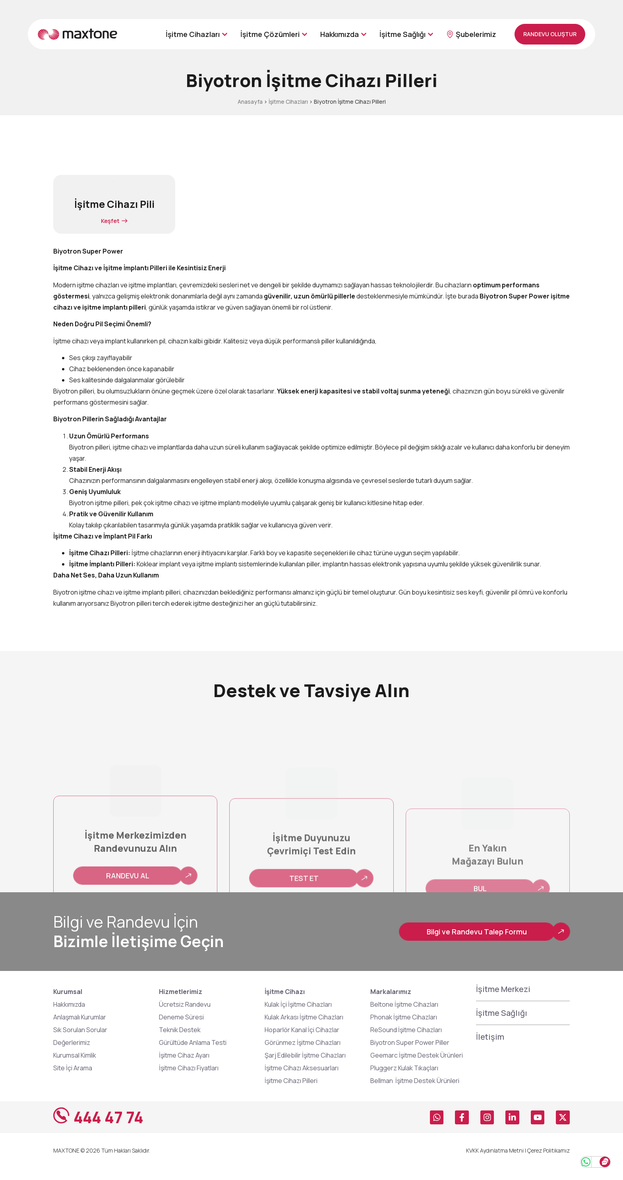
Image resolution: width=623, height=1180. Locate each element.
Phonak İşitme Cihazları (403, 1029)
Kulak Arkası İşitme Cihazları (304, 1029)
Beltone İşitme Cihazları (404, 1016)
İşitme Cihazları (288, 101)
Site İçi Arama (72, 1079)
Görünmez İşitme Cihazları (303, 1054)
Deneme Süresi (181, 1029)
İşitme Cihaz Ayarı (184, 1067)
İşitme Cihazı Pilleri (291, 1092)
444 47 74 (112, 1129)
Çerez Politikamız (548, 1162)
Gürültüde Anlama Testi (192, 1054)
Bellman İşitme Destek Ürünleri (416, 1092)
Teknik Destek (180, 1041)
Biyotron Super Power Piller (409, 1054)
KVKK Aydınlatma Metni (495, 1162)
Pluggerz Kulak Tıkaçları (404, 1079)
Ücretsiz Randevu (185, 1016)
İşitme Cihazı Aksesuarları (302, 1079)
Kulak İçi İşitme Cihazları (298, 1016)
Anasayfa (250, 101)
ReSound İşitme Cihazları (406, 1041)
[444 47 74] (63, 1129)
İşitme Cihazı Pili (114, 204)
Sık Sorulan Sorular (80, 1041)
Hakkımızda (69, 1016)
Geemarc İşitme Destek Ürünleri (416, 1067)
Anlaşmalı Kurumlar (79, 1029)
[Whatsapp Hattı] (573, 1158)
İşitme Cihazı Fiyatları (189, 1079)
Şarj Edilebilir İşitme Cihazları (305, 1067)
